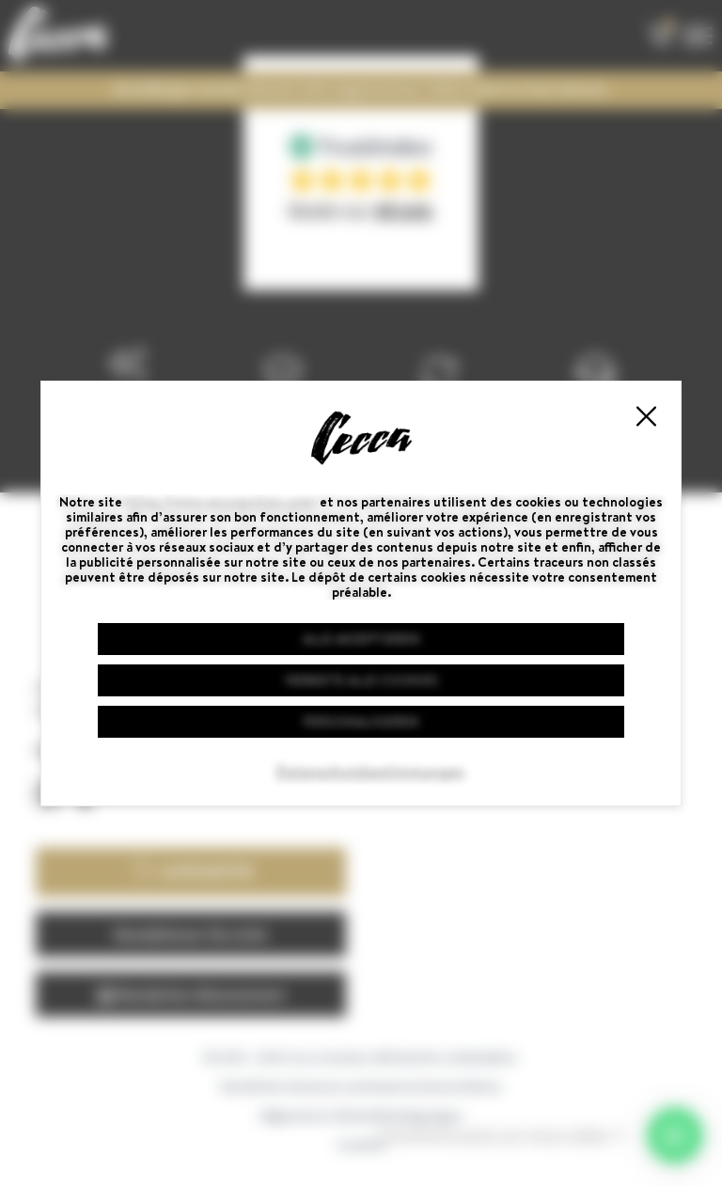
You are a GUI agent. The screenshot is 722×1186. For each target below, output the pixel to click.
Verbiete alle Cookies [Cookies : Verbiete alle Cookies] (361, 680)
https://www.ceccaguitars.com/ (221, 501)
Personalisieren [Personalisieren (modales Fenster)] (361, 721)
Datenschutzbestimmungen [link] (370, 771)
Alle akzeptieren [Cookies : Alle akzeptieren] (361, 639)
